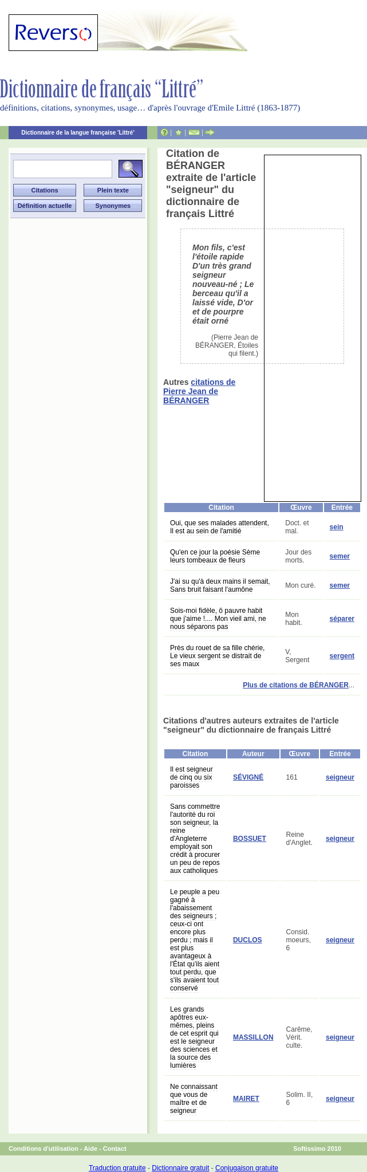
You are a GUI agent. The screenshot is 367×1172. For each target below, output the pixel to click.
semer (340, 556)
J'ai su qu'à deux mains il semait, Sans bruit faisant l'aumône (220, 585)
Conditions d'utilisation (43, 1148)
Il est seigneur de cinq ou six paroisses (191, 777)
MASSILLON (253, 1037)
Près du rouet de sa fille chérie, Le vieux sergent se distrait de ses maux (217, 656)
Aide (90, 1148)
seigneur (340, 777)
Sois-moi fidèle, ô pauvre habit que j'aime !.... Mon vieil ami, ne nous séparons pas (218, 619)
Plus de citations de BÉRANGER (296, 685)
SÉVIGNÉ (248, 777)
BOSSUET (249, 839)
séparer (342, 619)
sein (337, 527)
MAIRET (246, 1099)
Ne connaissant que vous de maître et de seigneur (194, 1099)
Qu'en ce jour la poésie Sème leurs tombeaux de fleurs (215, 556)
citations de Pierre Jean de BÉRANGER (199, 391)
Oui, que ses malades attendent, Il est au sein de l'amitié (219, 527)
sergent (342, 656)
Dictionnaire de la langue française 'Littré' (78, 132)
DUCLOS (247, 940)
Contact (115, 1148)
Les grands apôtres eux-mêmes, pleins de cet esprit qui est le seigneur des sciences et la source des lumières (194, 1037)
